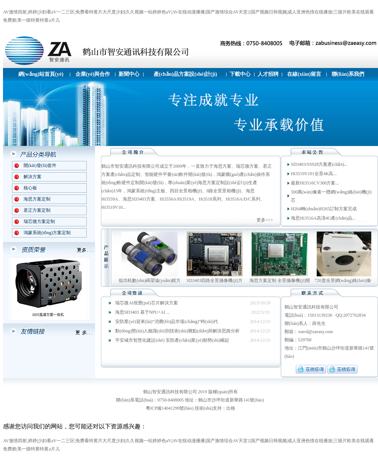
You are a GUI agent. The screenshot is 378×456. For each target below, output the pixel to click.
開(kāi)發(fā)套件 (40, 165)
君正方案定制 (37, 210)
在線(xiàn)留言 (304, 74)
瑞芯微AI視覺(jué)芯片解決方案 (146, 302)
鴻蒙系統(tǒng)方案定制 (47, 232)
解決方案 (33, 176)
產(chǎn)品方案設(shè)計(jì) (185, 74)
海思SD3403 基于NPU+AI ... (142, 312)
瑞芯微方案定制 (39, 221)
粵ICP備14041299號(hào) (170, 408)
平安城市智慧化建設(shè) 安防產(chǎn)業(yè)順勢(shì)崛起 (172, 340)
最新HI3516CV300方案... (315, 183)
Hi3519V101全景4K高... (313, 173)
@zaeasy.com (320, 331)
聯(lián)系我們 (348, 74)
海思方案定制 (37, 199)
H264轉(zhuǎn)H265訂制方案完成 (324, 208)
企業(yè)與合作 (93, 74)
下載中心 (240, 74)
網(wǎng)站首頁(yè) (41, 74)
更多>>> (264, 220)
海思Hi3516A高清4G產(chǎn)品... (323, 218)
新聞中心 (129, 74)
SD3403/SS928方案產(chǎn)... (319, 164)
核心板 (30, 187)
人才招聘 (268, 74)
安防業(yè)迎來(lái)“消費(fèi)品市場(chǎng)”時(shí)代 (166, 321)
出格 (230, 408)
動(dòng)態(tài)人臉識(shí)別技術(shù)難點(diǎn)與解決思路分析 (177, 331)
